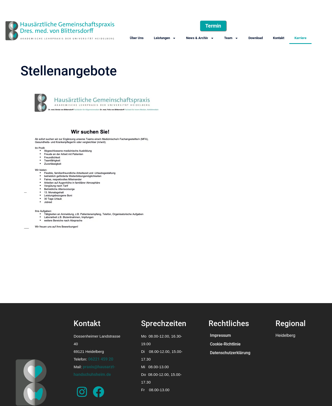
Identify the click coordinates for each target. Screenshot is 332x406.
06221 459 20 (100, 359)
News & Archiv (200, 38)
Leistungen (165, 38)
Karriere (300, 38)
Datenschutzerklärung (230, 352)
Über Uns (137, 38)
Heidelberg (285, 335)
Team (231, 38)
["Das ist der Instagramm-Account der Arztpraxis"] (82, 392)
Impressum (220, 335)
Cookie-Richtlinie (225, 344)
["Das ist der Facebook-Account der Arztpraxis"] (98, 392)
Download (255, 38)
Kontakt (278, 38)
